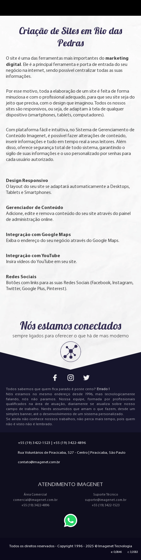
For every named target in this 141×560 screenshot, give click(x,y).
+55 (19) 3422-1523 (34, 442)
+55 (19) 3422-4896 (69, 442)
